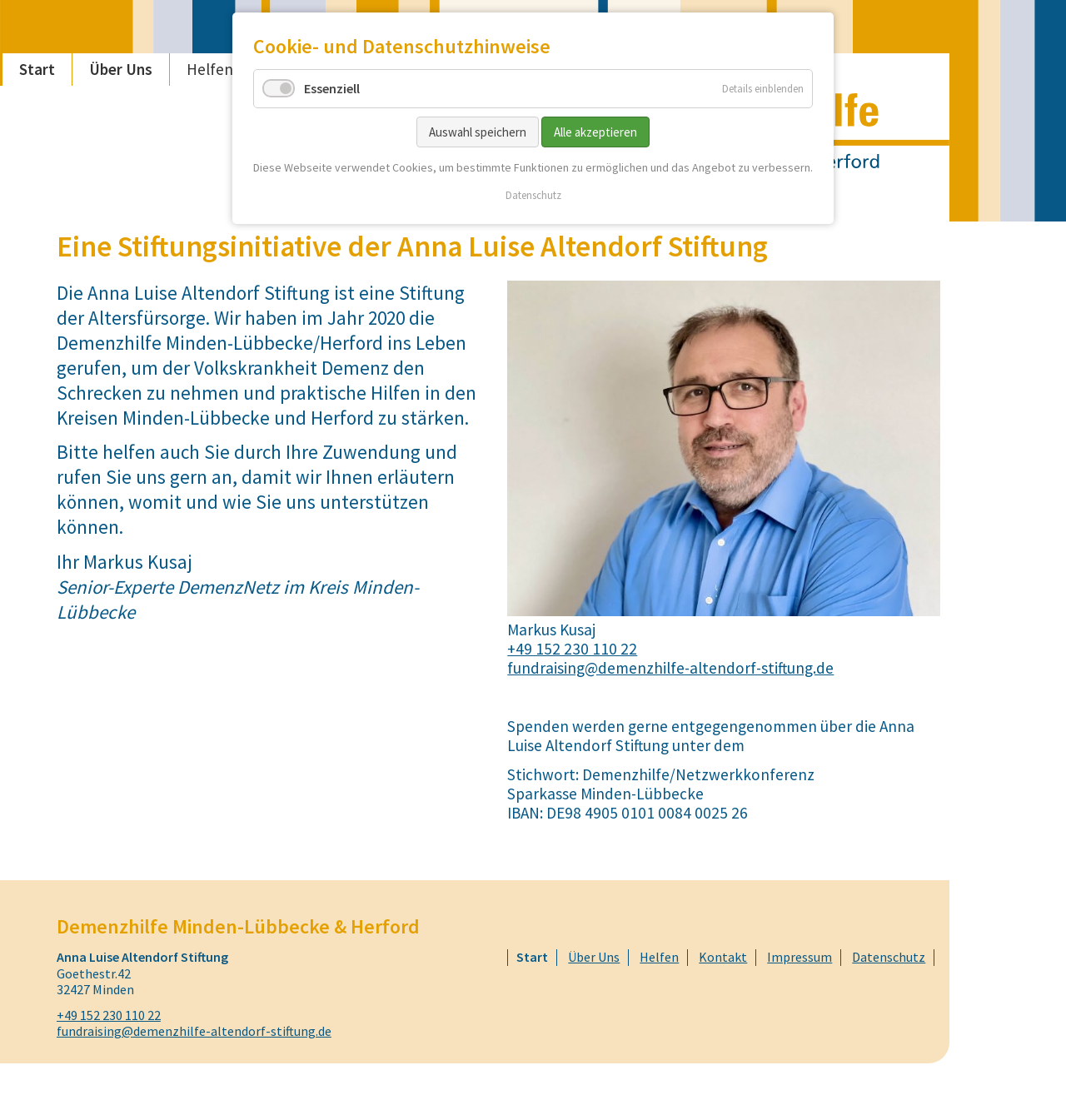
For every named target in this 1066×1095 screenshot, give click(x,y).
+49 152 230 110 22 (572, 649)
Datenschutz (533, 195)
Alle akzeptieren (595, 132)
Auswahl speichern (477, 132)
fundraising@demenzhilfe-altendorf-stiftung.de (670, 668)
